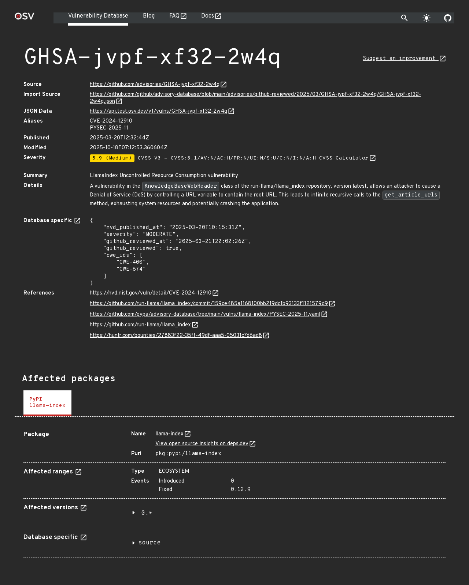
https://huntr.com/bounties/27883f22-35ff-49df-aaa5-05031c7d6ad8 (176, 335)
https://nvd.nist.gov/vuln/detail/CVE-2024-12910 (150, 293)
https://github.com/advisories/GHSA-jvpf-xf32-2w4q (154, 84)
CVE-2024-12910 (111, 121)
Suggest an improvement (401, 58)
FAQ (174, 16)
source (149, 543)
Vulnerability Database (98, 16)
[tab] (47, 403)
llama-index (169, 434)
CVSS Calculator (344, 158)
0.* (146, 513)
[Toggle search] (404, 18)
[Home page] (24, 18)
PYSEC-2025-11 (109, 128)
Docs (207, 16)
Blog (149, 16)
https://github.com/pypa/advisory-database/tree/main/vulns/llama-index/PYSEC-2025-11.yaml (205, 314)
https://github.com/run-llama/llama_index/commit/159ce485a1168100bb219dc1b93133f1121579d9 (209, 303)
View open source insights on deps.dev (201, 443)
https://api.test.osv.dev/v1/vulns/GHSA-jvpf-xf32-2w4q (158, 111)
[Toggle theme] (426, 18)
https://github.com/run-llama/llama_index (140, 325)
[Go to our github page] (447, 18)
